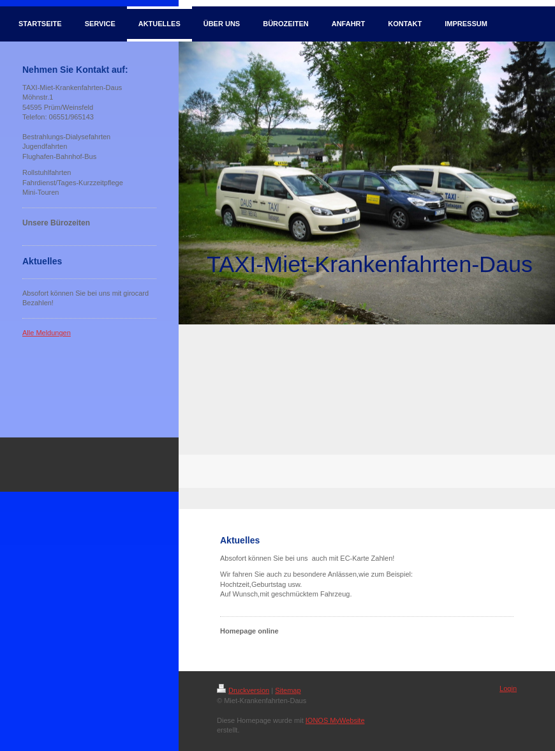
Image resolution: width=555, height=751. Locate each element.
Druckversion (243, 690)
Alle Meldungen (46, 333)
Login (508, 688)
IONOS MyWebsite (335, 720)
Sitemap (287, 690)
